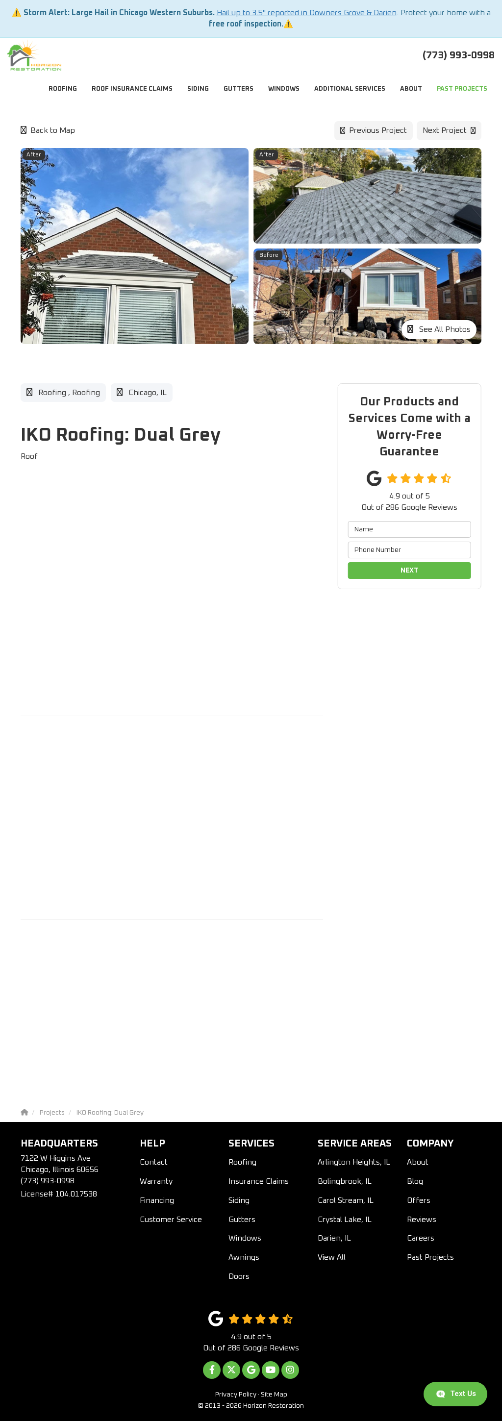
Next (410, 570)
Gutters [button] (238, 89)
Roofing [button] (63, 89)
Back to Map (48, 130)
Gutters (241, 1219)
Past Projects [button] (462, 89)
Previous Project (373, 130)
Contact (154, 1162)
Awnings (243, 1257)
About (417, 1162)
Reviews (421, 1219)
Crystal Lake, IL (345, 1219)
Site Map (274, 1394)
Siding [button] (198, 89)
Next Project (449, 130)
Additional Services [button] (349, 89)
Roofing (242, 1162)
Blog (415, 1181)
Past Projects (430, 1257)
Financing (157, 1200)
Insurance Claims (258, 1181)
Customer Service (171, 1219)
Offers (418, 1200)
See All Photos (439, 329)
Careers (420, 1238)
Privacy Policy (235, 1394)
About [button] (411, 89)
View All (332, 1257)
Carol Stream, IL (346, 1200)
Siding (239, 1200)
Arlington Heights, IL (354, 1162)
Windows (244, 1238)
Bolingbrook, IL (345, 1181)
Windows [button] (284, 89)
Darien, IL (334, 1238)
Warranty (156, 1181)
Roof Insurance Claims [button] (132, 89)
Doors (239, 1276)
